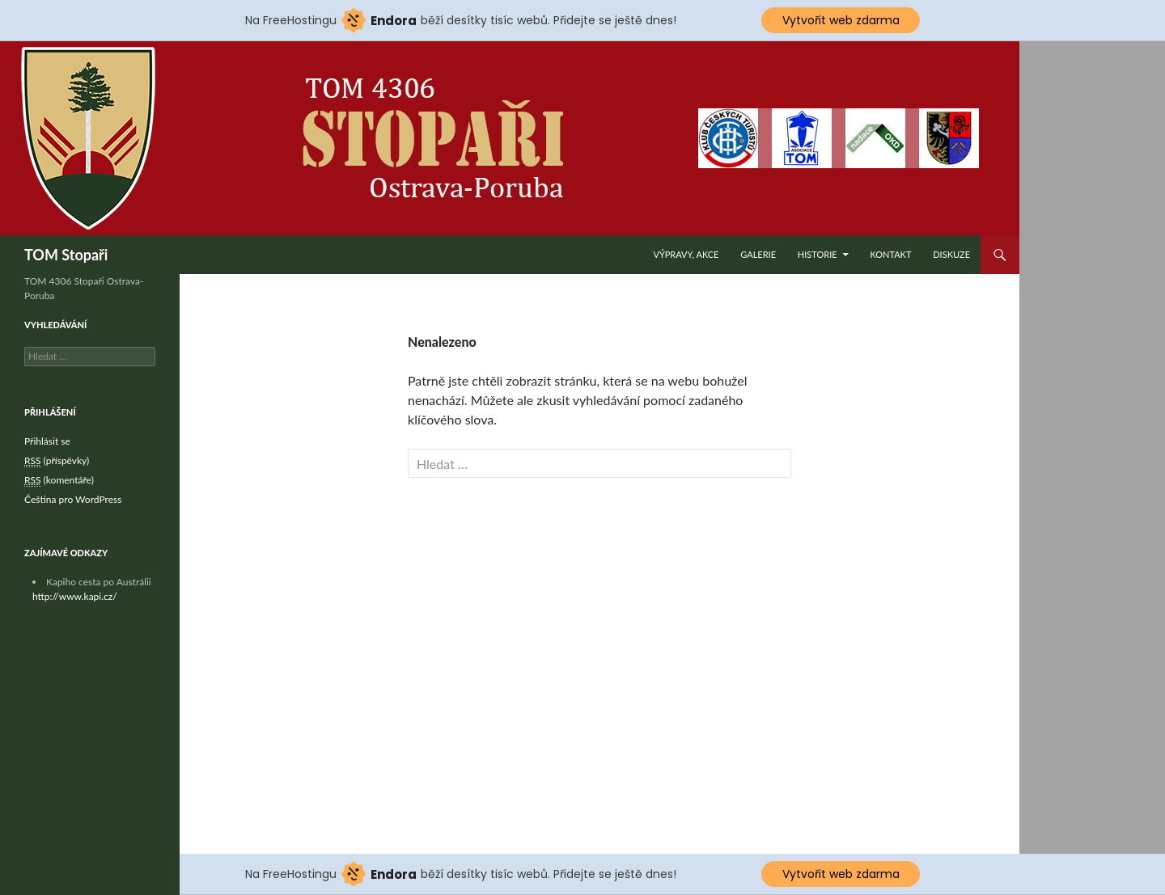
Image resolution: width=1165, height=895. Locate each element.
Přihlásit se (47, 441)
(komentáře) (59, 480)
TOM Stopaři (66, 255)
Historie (817, 254)
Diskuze (951, 254)
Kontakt (890, 254)
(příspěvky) (56, 460)
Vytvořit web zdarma (841, 20)
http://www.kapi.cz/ (74, 596)
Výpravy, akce (685, 254)
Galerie (758, 254)
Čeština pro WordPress (72, 499)
